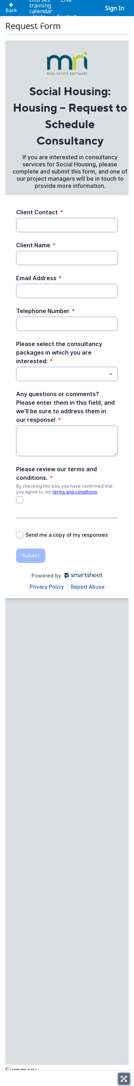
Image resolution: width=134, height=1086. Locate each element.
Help (39, 17)
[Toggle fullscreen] (124, 1079)
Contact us (56, 19)
